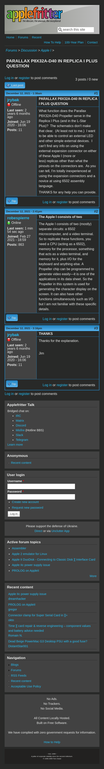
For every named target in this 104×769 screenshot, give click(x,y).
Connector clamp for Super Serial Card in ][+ (38, 615)
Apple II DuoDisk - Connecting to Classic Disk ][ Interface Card (53, 559)
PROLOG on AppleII (25, 570)
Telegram (22, 439)
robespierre (18, 218)
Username (15, 481)
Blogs (15, 664)
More (93, 576)
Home (10, 37)
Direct (38, 531)
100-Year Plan (74, 42)
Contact (92, 42)
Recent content (21, 462)
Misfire (20, 430)
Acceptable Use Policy (26, 686)
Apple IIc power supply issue (31, 565)
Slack (19, 435)
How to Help (52, 742)
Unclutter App (60, 531)
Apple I (46, 50)
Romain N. (15, 635)
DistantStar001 (18, 646)
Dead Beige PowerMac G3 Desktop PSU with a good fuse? (47, 641)
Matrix (20, 420)
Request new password (27, 507)
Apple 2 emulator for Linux (29, 554)
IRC (18, 415)
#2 (96, 211)
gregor (12, 609)
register (24, 78)
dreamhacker (17, 598)
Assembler (19, 548)
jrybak (13, 100)
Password (15, 491)
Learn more (15, 444)
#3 (96, 328)
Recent (37, 37)
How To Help (52, 42)
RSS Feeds (19, 675)
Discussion (29, 50)
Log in (9, 78)
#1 (96, 93)
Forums (23, 37)
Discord (21, 425)
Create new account (25, 502)
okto (11, 620)
